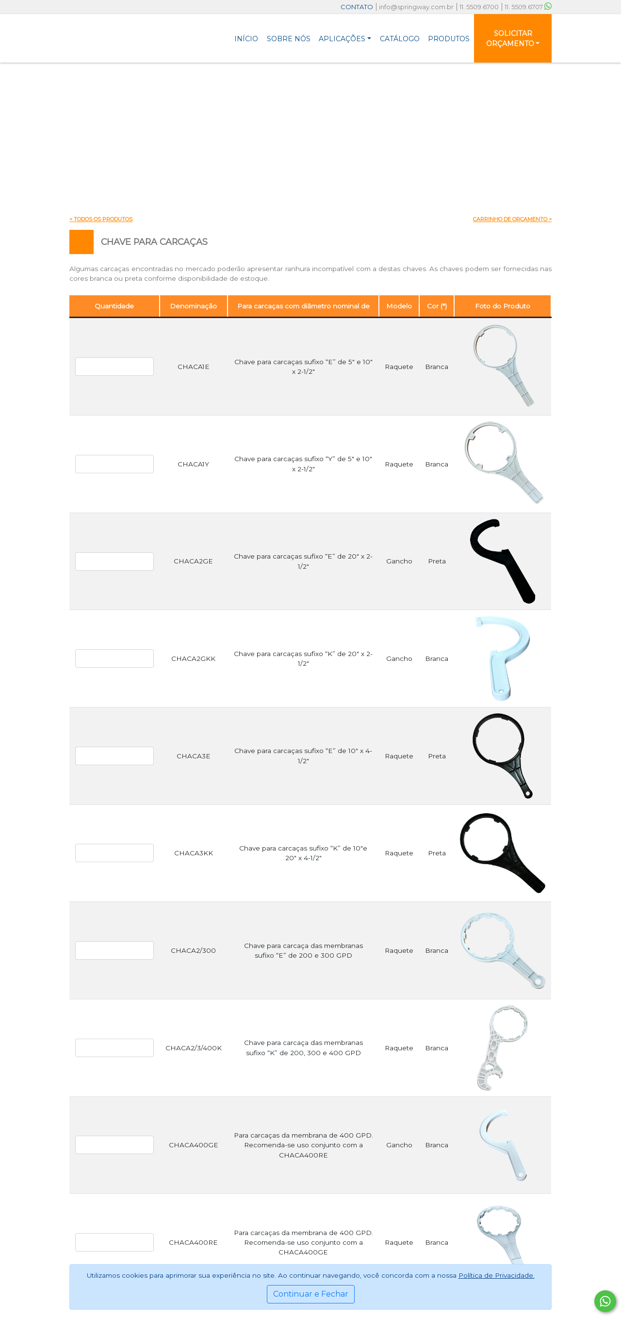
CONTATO (357, 7)
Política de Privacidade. (496, 1275)
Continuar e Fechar (310, 1294)
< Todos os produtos (100, 219)
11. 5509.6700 (479, 7)
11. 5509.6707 (528, 7)
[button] (345, 38)
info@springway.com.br (416, 7)
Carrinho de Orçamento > (512, 219)
